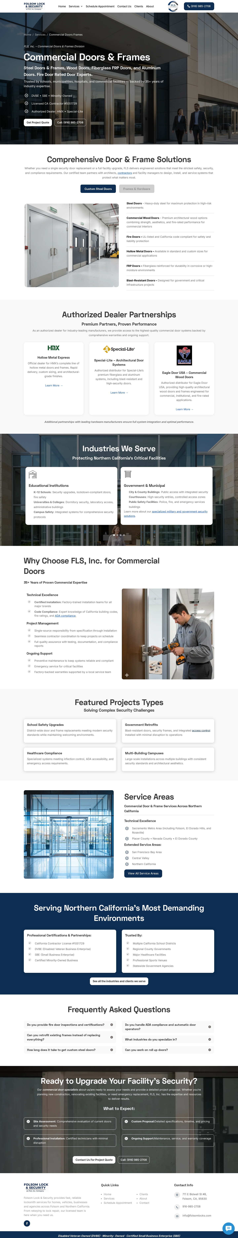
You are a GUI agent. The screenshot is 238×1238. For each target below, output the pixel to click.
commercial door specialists (60, 1073)
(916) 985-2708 (201, 6)
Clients (138, 6)
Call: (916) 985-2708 (68, 105)
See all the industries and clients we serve (119, 964)
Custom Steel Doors (98, 172)
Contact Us (124, 6)
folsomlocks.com (63, 1228)
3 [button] (120, 518)
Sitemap (44, 1232)
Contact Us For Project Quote (94, 1143)
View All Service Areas (143, 856)
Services (74, 6)
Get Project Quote (35, 105)
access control (201, 713)
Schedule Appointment (100, 6)
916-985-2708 (191, 1189)
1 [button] (114, 518)
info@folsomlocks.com (196, 1198)
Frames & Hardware (136, 172)
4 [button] (124, 518)
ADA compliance (65, 598)
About (150, 6)
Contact (144, 1186)
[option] (71, 479)
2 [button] (117, 518)
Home (62, 6)
